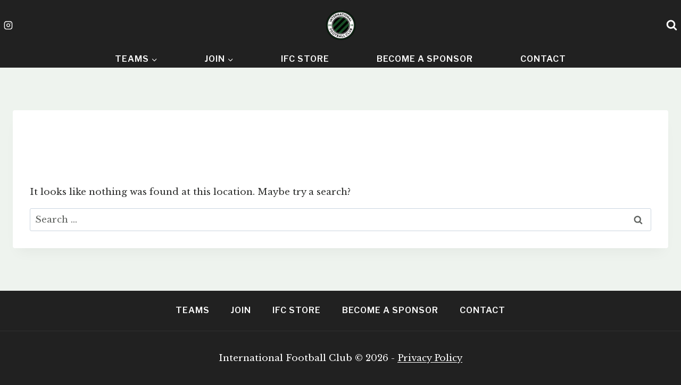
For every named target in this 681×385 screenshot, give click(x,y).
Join (241, 310)
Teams (193, 310)
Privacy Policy (429, 358)
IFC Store (305, 59)
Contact (543, 59)
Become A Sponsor (425, 59)
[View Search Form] (671, 25)
